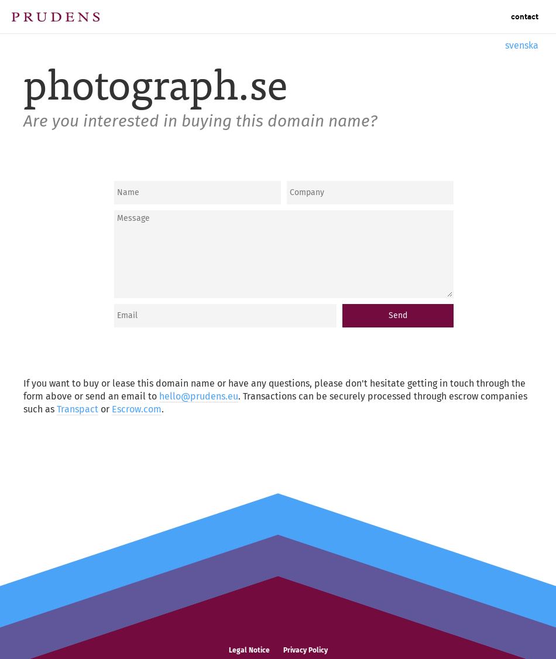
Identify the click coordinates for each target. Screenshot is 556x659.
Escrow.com (137, 409)
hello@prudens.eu (198, 396)
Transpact (77, 409)
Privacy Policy (305, 650)
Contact (524, 17)
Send (398, 315)
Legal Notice (249, 650)
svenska (521, 45)
